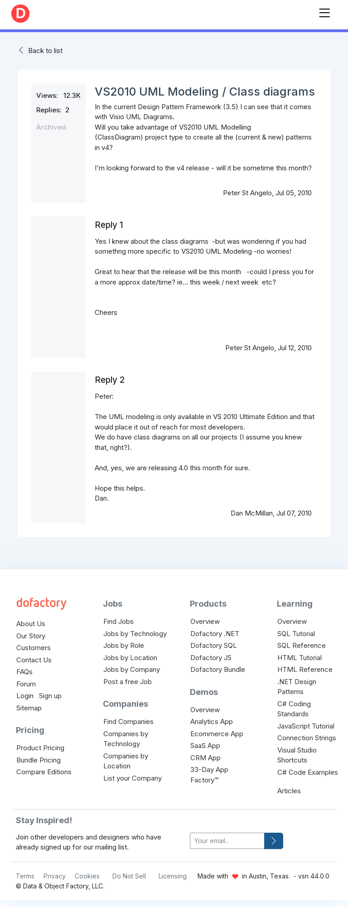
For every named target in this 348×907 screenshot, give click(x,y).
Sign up (50, 695)
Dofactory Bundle (217, 669)
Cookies (87, 876)
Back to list (45, 50)
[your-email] (227, 841)
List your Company (132, 778)
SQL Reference (301, 645)
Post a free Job (127, 681)
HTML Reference (305, 669)
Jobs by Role (123, 645)
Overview (205, 621)
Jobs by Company (131, 669)
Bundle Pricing (38, 760)
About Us (30, 623)
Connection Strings (306, 737)
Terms (25, 876)
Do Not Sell (129, 876)
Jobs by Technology (135, 633)
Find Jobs (118, 621)
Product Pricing (40, 747)
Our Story (30, 636)
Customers (33, 647)
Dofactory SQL (213, 645)
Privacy (55, 876)
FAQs (24, 671)
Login (25, 695)
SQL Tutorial (296, 633)
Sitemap (29, 708)
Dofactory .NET (214, 633)
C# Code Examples (307, 772)
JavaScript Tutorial (305, 726)
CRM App (205, 757)
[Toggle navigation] (324, 11)
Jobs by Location (130, 657)
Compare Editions (44, 771)
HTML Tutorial (299, 657)
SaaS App (205, 745)
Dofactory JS (211, 657)
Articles (289, 790)
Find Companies (128, 721)
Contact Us (34, 660)
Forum (26, 684)
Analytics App (211, 721)
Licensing (173, 876)
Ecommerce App (216, 733)
